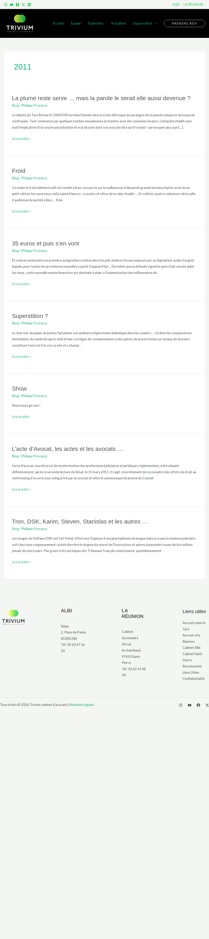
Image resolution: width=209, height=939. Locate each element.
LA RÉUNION (133, 613)
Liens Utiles (190, 672)
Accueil (61, 23)
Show (19, 388)
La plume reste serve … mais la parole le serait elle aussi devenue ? (101, 98)
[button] (184, 23)
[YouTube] (11, 4)
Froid (18, 170)
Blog (15, 105)
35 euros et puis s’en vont (45, 243)
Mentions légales (81, 705)
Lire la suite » (21, 138)
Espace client (143, 23)
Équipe (78, 23)
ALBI (66, 610)
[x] (23, 4)
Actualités (119, 23)
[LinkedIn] (29, 4)
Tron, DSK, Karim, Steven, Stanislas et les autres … (80, 521)
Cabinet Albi (191, 647)
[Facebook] (17, 4)
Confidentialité (193, 678)
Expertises (97, 23)
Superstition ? (30, 316)
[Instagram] (5, 4)
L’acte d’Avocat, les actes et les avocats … (67, 449)
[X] (207, 705)
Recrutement (192, 666)
